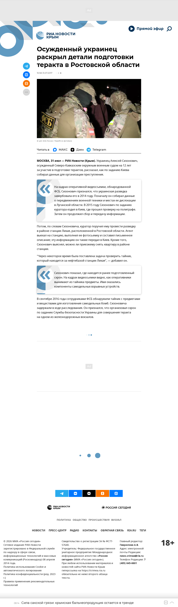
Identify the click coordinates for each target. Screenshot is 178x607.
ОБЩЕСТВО (80, 520)
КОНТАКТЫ (90, 531)
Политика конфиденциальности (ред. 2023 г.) (29, 576)
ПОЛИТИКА (64, 520)
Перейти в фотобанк (63, 141)
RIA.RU (131, 531)
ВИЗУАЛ (116, 520)
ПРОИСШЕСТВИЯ (99, 520)
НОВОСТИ (38, 531)
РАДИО (74, 531)
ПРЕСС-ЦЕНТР (57, 531)
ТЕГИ (143, 531)
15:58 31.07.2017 (44, 73)
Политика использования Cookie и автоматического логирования (24, 569)
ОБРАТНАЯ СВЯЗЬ (112, 531)
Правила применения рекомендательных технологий (29, 583)
